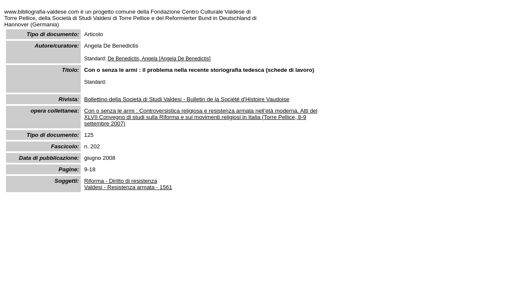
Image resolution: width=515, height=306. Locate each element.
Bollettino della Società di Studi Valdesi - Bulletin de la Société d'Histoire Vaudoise (186, 99)
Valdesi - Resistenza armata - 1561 (128, 187)
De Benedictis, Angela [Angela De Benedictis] (159, 59)
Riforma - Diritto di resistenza (120, 181)
